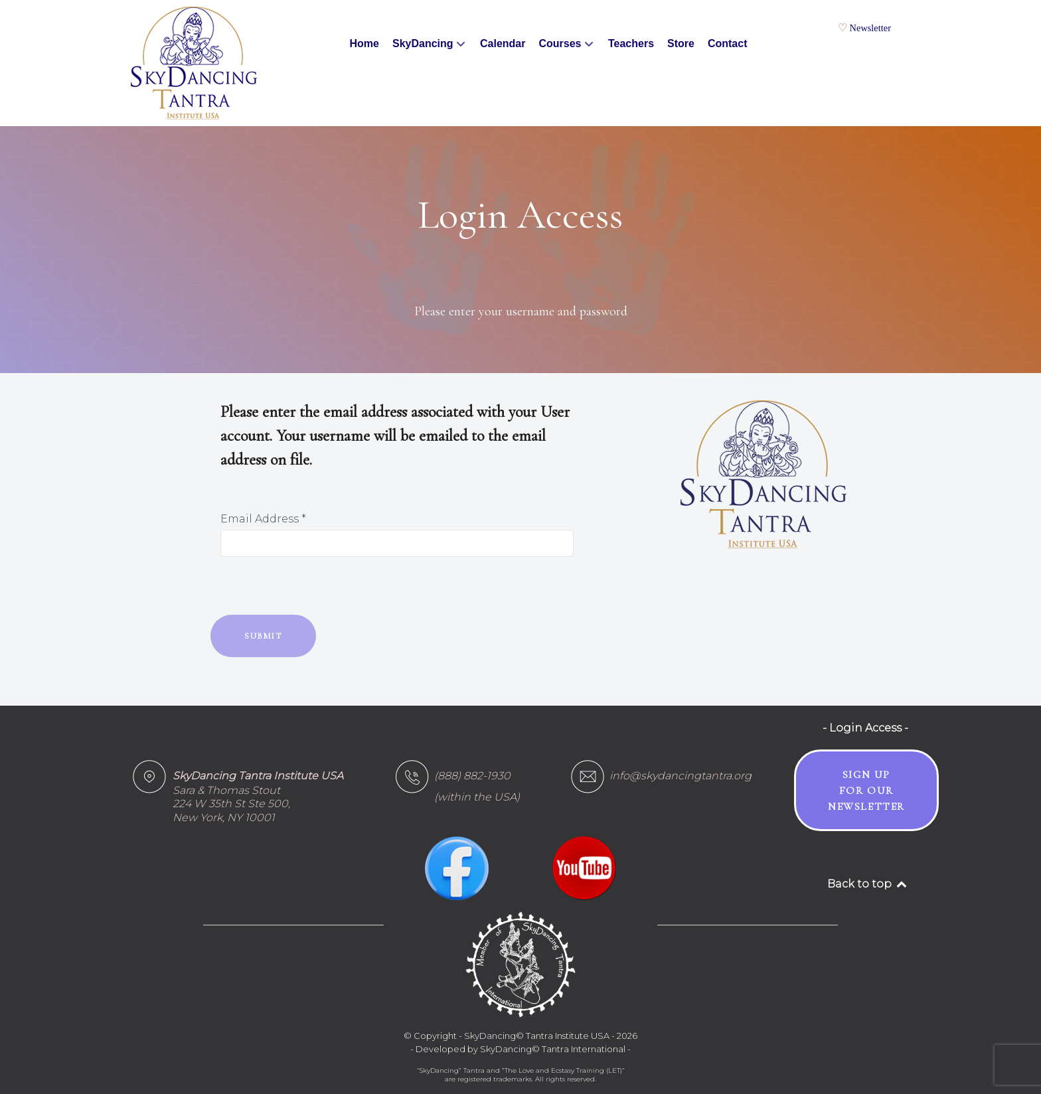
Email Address (263, 518)
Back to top (867, 884)
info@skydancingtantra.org (680, 775)
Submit (263, 636)
